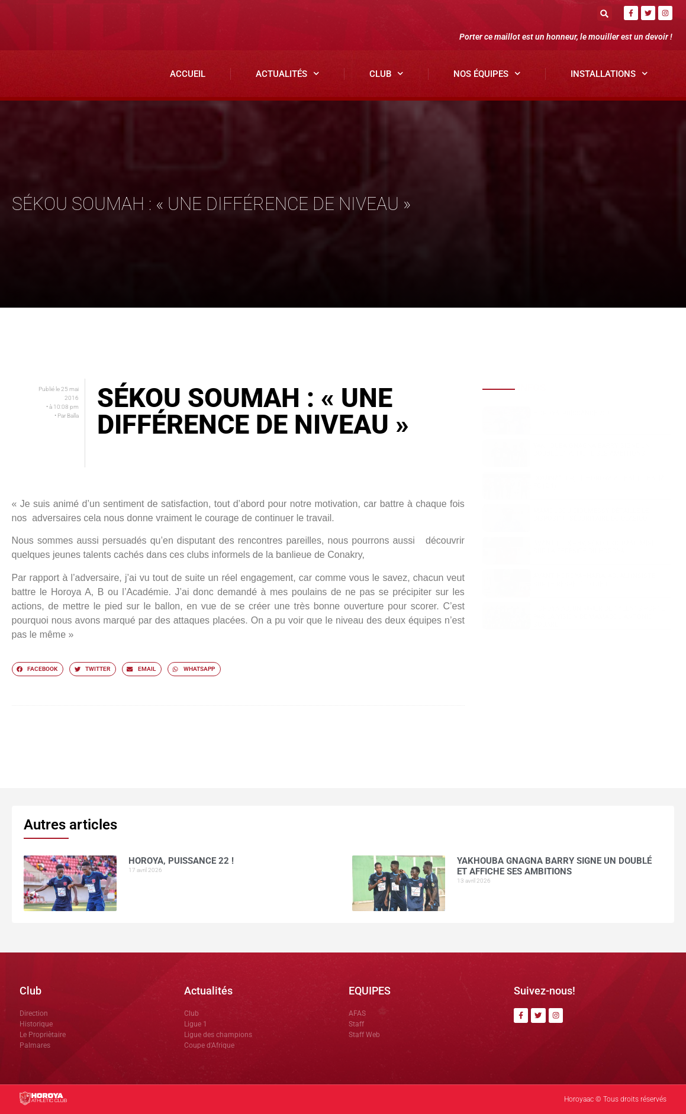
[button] (604, 13)
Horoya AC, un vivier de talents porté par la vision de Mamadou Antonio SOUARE (599, 616)
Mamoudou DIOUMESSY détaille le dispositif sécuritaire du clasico (591, 514)
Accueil (187, 74)
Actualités (288, 73)
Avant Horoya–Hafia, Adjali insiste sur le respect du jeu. (594, 579)
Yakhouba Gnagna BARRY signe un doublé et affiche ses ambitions (591, 449)
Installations (609, 73)
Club (386, 73)
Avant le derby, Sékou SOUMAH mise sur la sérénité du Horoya (594, 547)
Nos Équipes (487, 73)
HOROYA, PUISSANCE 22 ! (571, 413)
